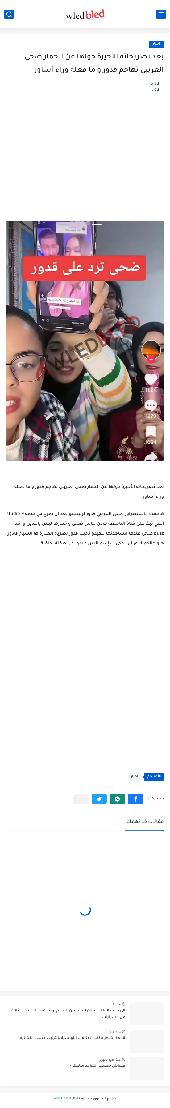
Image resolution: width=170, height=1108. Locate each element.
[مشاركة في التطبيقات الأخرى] (81, 799)
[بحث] (9, 14)
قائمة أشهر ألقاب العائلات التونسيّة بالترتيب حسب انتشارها (71, 1038)
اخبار (156, 44)
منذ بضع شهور (110, 1059)
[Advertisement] (85, 153)
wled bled (62, 1099)
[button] (135, 799)
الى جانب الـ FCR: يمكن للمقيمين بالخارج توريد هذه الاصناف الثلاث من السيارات (68, 1014)
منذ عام (115, 1004)
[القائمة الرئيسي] (161, 14)
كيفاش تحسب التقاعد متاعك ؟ (97, 1066)
